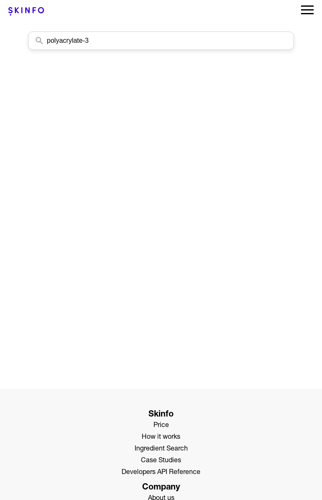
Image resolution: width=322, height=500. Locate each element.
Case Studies (161, 461)
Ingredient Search (161, 449)
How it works (161, 437)
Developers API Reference (161, 472)
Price (161, 425)
